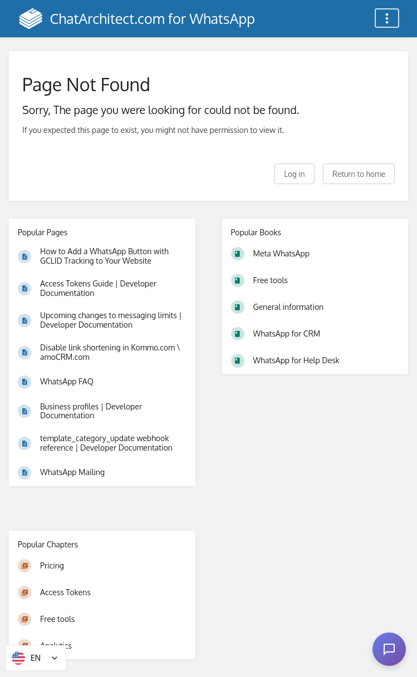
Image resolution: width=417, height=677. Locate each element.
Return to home (358, 174)
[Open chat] (389, 649)
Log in (294, 174)
